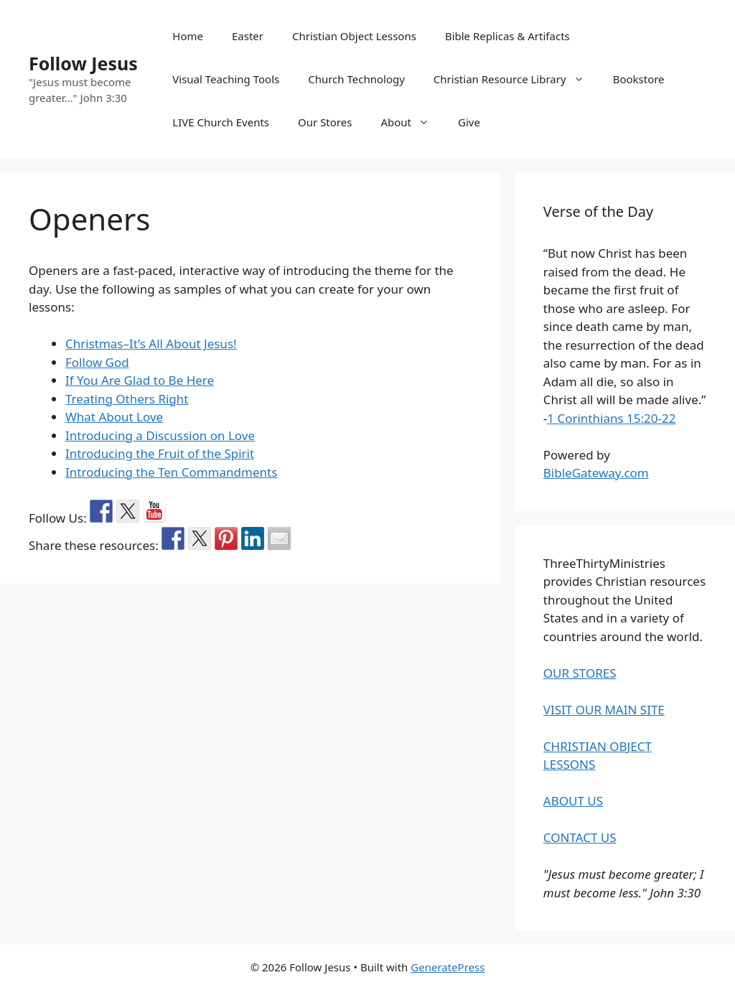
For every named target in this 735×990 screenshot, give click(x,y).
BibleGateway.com (596, 472)
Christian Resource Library (516, 79)
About (412, 122)
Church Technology (356, 79)
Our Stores (325, 122)
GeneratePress (447, 967)
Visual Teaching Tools (225, 79)
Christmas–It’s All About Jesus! (151, 343)
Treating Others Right (126, 399)
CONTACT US (580, 837)
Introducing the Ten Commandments (171, 472)
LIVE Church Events (220, 122)
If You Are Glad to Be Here (139, 380)
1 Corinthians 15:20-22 (611, 418)
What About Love (114, 416)
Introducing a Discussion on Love (160, 435)
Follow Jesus (83, 63)
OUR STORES (580, 673)
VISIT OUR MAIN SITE (604, 709)
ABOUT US (573, 801)
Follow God (97, 362)
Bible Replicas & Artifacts (507, 36)
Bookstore (639, 79)
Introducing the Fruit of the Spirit (159, 453)
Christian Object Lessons (354, 36)
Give (469, 122)
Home (187, 36)
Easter (247, 36)
